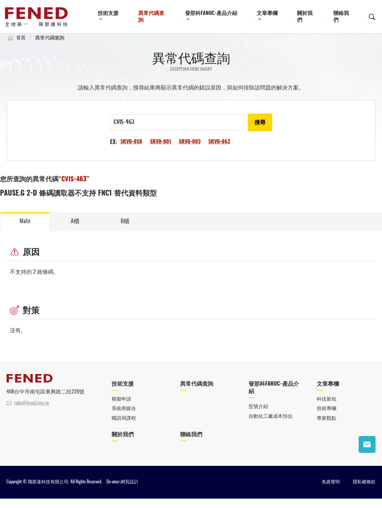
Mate (25, 229)
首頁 (21, 44)
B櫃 (125, 229)
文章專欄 (281, 17)
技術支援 (139, 17)
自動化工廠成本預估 (270, 425)
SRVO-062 (219, 148)
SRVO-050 (131, 148)
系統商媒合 (124, 417)
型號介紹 (258, 415)
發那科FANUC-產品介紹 (231, 17)
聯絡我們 (346, 17)
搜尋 (259, 130)
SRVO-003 (190, 148)
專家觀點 (326, 427)
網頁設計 (129, 491)
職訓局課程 (124, 427)
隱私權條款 (364, 491)
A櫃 (75, 229)
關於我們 (316, 17)
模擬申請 (121, 407)
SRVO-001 (160, 148)
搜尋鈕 (372, 17)
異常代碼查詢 (179, 17)
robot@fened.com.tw (31, 411)
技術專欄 (326, 417)
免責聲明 (331, 491)
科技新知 (326, 407)
